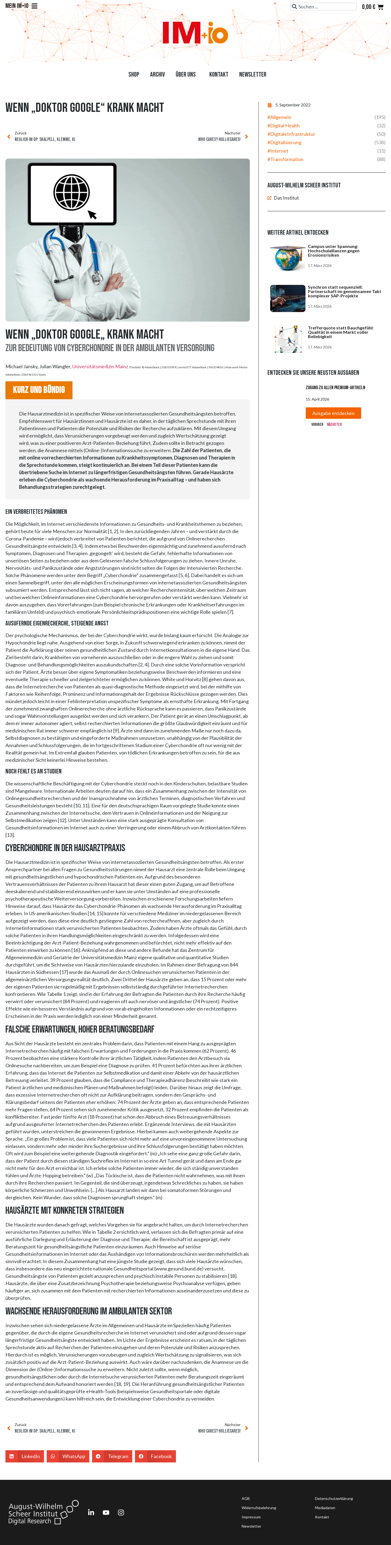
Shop (133, 74)
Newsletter (252, 74)
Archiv (157, 74)
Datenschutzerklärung (334, 1498)
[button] (24, 1456)
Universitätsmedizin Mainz (100, 366)
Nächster (334, 424)
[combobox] (324, 6)
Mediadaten (325, 1507)
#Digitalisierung (284, 142)
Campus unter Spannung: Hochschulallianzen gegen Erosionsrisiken (334, 250)
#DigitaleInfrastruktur (291, 134)
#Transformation (285, 159)
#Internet (277, 151)
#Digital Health (283, 125)
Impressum (251, 1517)
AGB (246, 1498)
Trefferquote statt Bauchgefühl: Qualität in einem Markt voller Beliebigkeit (341, 332)
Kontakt (218, 74)
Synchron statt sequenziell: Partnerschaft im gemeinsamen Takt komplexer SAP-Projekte (344, 291)
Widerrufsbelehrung (259, 1507)
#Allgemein (279, 117)
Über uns (187, 74)
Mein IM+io (21, 6)
